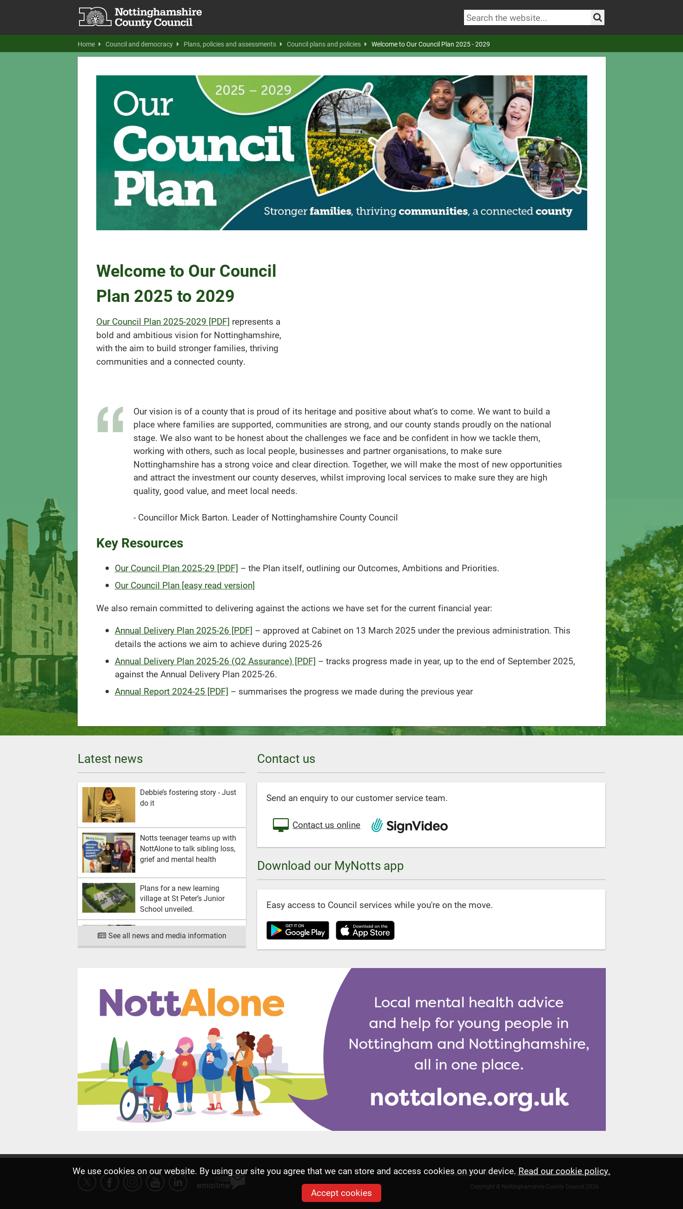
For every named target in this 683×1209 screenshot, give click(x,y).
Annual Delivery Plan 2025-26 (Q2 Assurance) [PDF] (215, 661)
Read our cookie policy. (564, 1170)
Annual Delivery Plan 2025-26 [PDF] (183, 630)
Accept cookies (341, 1192)
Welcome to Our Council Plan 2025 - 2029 (430, 44)
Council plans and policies (327, 44)
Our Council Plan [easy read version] (185, 585)
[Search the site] (597, 17)
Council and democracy (142, 44)
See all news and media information (162, 935)
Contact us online (315, 825)
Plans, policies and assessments (233, 44)
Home (89, 44)
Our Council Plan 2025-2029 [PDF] (163, 321)
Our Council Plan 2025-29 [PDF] (176, 568)
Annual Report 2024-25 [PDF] (171, 691)
